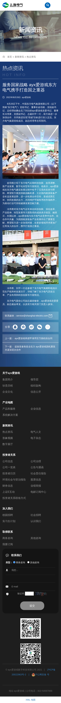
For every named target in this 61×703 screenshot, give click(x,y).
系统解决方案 (10, 415)
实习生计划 (8, 521)
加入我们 (7, 508)
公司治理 (36, 461)
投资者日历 (8, 473)
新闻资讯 (19, 56)
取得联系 (7, 531)
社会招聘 (36, 515)
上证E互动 (8, 491)
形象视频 (7, 438)
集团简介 (7, 379)
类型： (9, 562)
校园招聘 (7, 515)
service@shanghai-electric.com (32, 315)
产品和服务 (8, 408)
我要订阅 (7, 544)
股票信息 (36, 479)
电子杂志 (36, 438)
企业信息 (36, 408)
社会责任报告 (38, 473)
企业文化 (7, 391)
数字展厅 (7, 444)
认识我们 (36, 521)
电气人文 (36, 432)
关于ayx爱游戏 (11, 373)
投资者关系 (8, 454)
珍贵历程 (7, 385)
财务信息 (7, 485)
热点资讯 (31, 56)
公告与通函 (37, 467)
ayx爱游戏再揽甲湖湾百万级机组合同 (33, 338)
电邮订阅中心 (38, 491)
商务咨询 (7, 538)
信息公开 (36, 391)
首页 (9, 56)
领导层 (34, 379)
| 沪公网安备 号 (37, 674)
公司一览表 (8, 467)
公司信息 (7, 461)
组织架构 (36, 385)
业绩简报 (36, 485)
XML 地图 (30, 699)
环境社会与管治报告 (14, 479)
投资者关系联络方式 (14, 498)
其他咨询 (36, 538)
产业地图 (7, 402)
